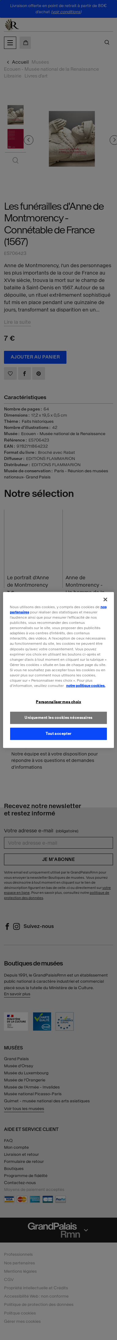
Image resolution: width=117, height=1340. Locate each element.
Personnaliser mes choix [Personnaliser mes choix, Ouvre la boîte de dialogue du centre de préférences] (58, 702)
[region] (58, 670)
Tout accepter (58, 733)
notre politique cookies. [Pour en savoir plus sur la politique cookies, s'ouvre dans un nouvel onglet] (85, 686)
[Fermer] (105, 599)
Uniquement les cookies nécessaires (58, 718)
